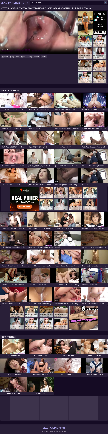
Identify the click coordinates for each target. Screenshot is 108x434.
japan (23, 57)
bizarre (44, 57)
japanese (5, 57)
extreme (36, 57)
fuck (17, 57)
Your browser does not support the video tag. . (39, 32)
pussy (12, 57)
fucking (29, 57)
